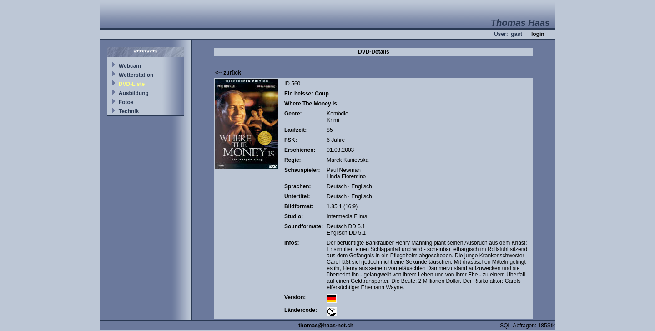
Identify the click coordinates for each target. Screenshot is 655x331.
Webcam (130, 66)
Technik (129, 111)
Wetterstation (136, 75)
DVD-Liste (132, 84)
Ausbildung (134, 93)
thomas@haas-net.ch (325, 325)
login (537, 34)
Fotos (126, 102)
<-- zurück (228, 73)
